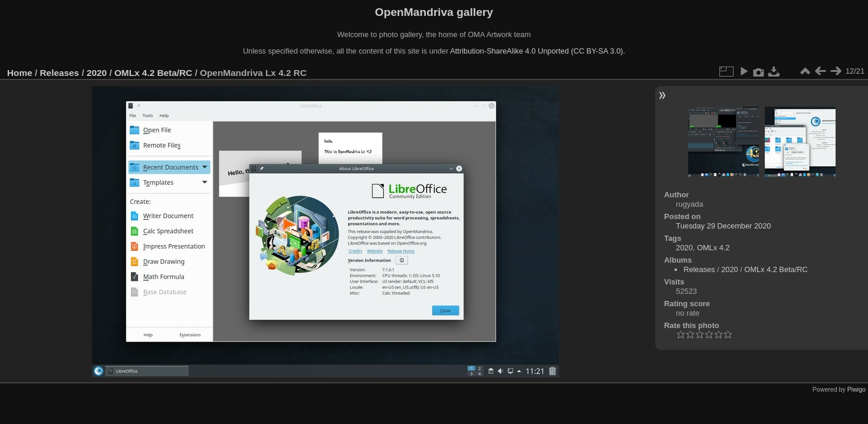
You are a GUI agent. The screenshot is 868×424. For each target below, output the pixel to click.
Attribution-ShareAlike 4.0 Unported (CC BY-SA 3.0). (537, 51)
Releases (60, 73)
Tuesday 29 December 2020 (723, 225)
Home (19, 73)
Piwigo (856, 389)
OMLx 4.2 (713, 247)
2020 (97, 73)
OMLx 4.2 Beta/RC (153, 73)
